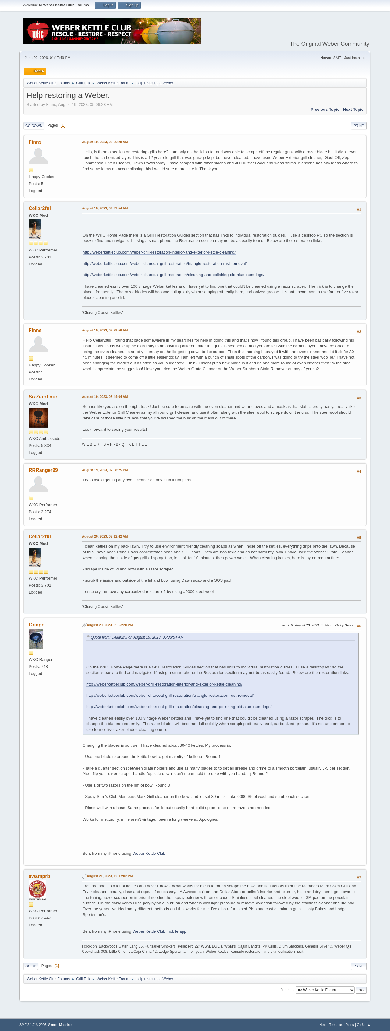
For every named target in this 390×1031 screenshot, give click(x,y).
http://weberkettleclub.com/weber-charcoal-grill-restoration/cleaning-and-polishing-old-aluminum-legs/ (173, 274)
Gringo (36, 624)
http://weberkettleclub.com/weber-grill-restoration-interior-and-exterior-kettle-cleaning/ (159, 252)
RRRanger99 (43, 470)
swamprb (39, 876)
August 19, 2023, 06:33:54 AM (105, 208)
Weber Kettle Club (149, 853)
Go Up (30, 966)
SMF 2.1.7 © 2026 (33, 1024)
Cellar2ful (40, 208)
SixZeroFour (43, 396)
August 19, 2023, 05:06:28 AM (105, 142)
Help (323, 1024)
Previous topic (324, 109)
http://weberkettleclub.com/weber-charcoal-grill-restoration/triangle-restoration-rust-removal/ (165, 263)
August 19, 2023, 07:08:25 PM (105, 470)
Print (358, 126)
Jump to (287, 990)
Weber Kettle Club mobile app (159, 931)
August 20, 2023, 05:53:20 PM (110, 625)
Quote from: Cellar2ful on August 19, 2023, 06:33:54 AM (137, 637)
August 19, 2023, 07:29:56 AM (105, 330)
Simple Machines (60, 1024)
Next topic (353, 109)
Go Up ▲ (363, 1024)
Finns (35, 142)
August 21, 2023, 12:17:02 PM (110, 876)
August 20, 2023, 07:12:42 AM (105, 536)
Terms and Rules (341, 1024)
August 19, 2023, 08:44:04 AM (105, 396)
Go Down (33, 126)
